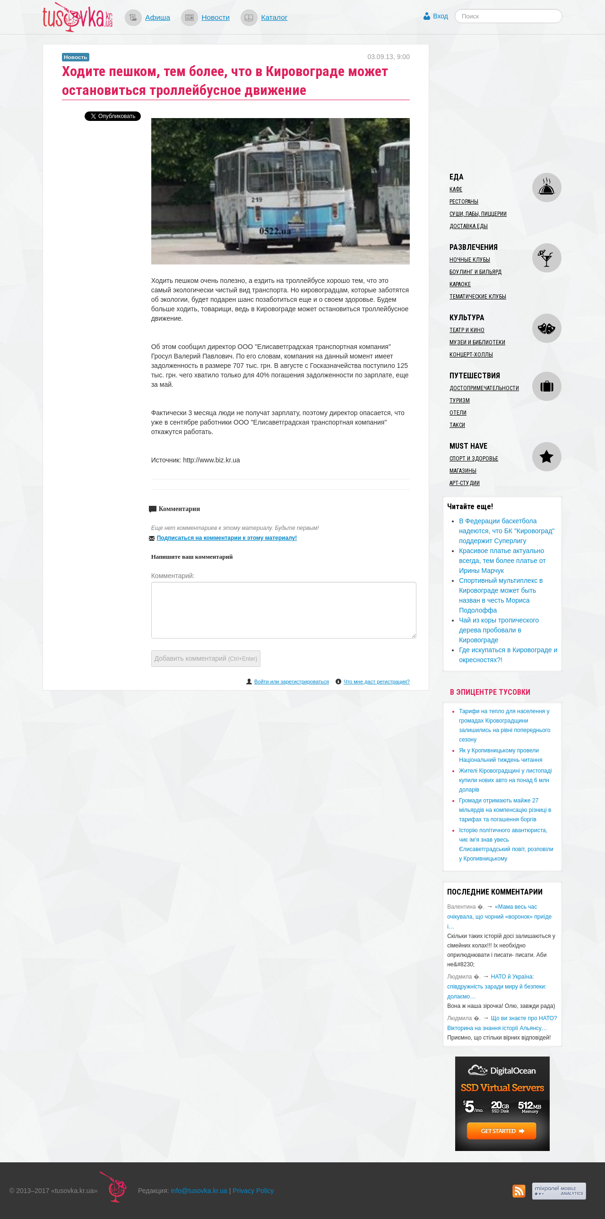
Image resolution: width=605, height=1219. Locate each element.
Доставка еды (468, 226)
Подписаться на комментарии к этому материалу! (227, 538)
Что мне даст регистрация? (377, 681)
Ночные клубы (469, 259)
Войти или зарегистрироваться (291, 681)
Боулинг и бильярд (475, 272)
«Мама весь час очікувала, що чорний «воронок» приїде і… (499, 917)
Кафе (455, 189)
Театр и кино (466, 330)
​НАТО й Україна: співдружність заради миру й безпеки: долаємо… (496, 986)
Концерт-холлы (471, 354)
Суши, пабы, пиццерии (478, 214)
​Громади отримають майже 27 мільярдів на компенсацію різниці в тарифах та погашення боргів (505, 810)
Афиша (157, 17)
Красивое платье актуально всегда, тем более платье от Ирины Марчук (502, 560)
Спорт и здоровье (473, 458)
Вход (440, 16)
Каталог (274, 17)
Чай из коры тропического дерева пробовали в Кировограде (499, 630)
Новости (215, 17)
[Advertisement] (513, 103)
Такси (457, 425)
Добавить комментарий (206, 658)
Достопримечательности (484, 388)
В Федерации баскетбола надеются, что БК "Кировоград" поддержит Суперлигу (506, 531)
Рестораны (463, 201)
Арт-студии (464, 483)
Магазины (462, 471)
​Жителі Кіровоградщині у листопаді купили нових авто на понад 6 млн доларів (505, 780)
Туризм (459, 400)
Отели (458, 412)
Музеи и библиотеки (477, 342)
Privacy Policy (253, 1190)
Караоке (460, 284)
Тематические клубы (477, 296)
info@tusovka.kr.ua (199, 1190)
